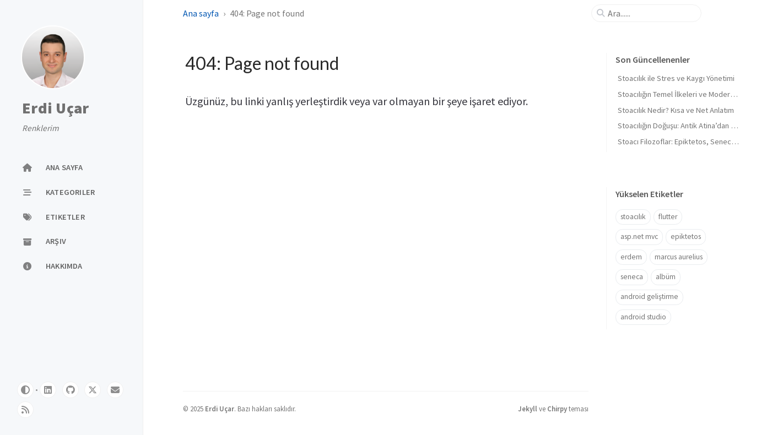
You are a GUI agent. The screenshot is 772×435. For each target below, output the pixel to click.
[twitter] (92, 390)
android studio (643, 317)
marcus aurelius (679, 257)
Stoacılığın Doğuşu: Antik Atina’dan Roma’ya (688, 125)
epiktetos (686, 236)
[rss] (25, 409)
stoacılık (633, 216)
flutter (667, 216)
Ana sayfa (201, 13)
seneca (631, 276)
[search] (651, 13)
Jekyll (527, 408)
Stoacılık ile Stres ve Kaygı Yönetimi (676, 78)
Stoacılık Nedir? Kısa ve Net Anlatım (676, 110)
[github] (70, 390)
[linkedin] (48, 390)
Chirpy (557, 408)
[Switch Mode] (25, 390)
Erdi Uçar (55, 108)
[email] (115, 390)
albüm (666, 276)
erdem (631, 257)
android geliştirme (649, 296)
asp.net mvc (639, 236)
